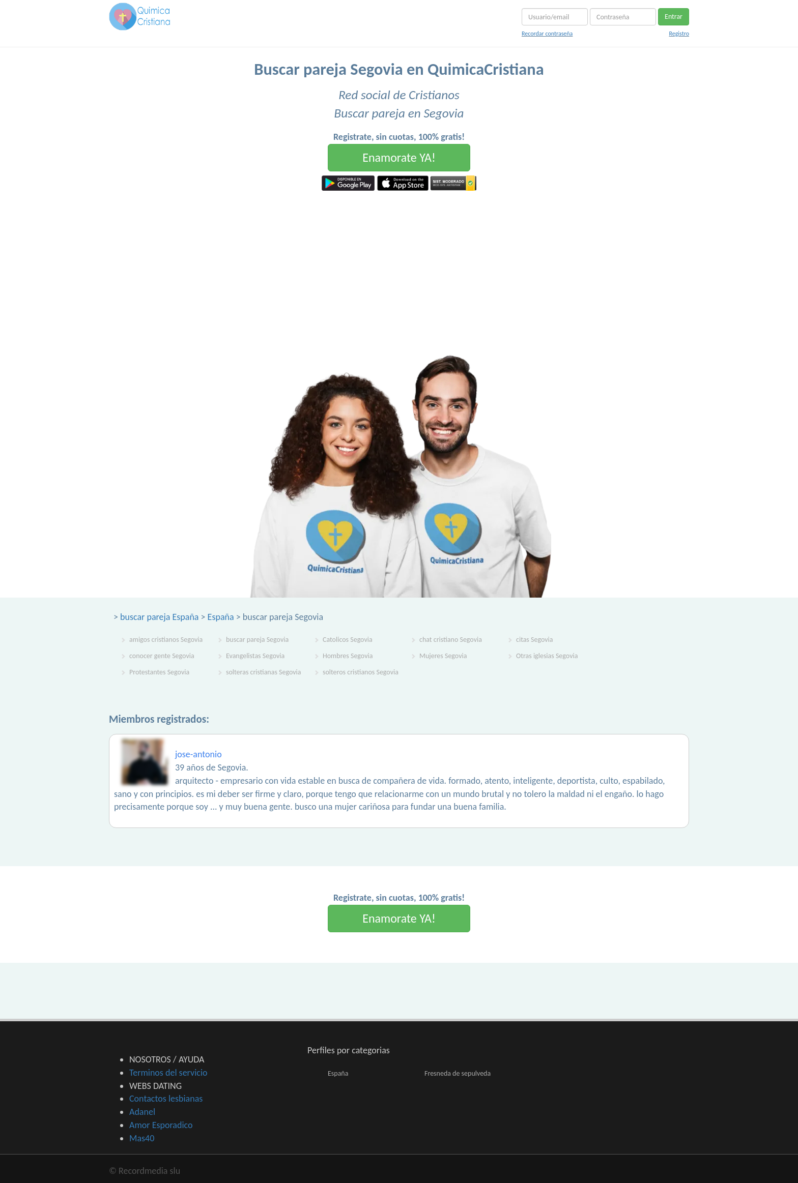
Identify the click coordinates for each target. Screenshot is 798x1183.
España (221, 617)
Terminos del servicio (168, 1072)
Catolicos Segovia (348, 639)
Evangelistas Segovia (255, 656)
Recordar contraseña (547, 33)
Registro (679, 33)
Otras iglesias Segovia (547, 656)
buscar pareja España (159, 617)
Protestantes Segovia (159, 672)
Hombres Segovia (348, 656)
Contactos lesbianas (166, 1098)
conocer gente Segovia (161, 656)
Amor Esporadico (160, 1125)
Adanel (142, 1111)
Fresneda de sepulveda (457, 1073)
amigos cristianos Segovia (166, 639)
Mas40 (141, 1138)
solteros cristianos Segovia (360, 672)
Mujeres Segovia (443, 656)
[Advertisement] (399, 267)
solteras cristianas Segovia (263, 672)
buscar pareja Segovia (257, 639)
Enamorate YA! (399, 157)
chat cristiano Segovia (450, 639)
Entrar (673, 16)
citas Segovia (534, 639)
